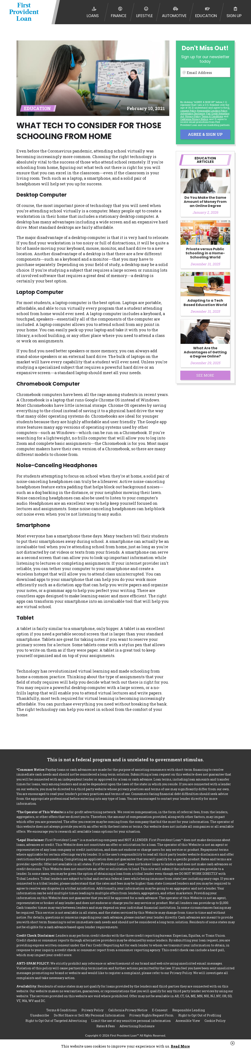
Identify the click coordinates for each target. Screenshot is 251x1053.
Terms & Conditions (212, 116)
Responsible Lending (188, 1010)
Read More (180, 1046)
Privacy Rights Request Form (151, 1015)
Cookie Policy (215, 1021)
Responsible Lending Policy (212, 110)
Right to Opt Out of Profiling (199, 1015)
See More (205, 375)
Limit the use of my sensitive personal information (131, 1021)
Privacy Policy (192, 116)
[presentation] (205, 86)
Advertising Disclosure (137, 1026)
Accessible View (188, 1021)
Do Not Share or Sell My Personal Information (89, 1015)
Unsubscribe (39, 1015)
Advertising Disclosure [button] (192, 113)
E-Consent (160, 1010)
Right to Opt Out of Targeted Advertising (56, 1021)
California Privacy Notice (194, 119)
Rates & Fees (105, 1026)
